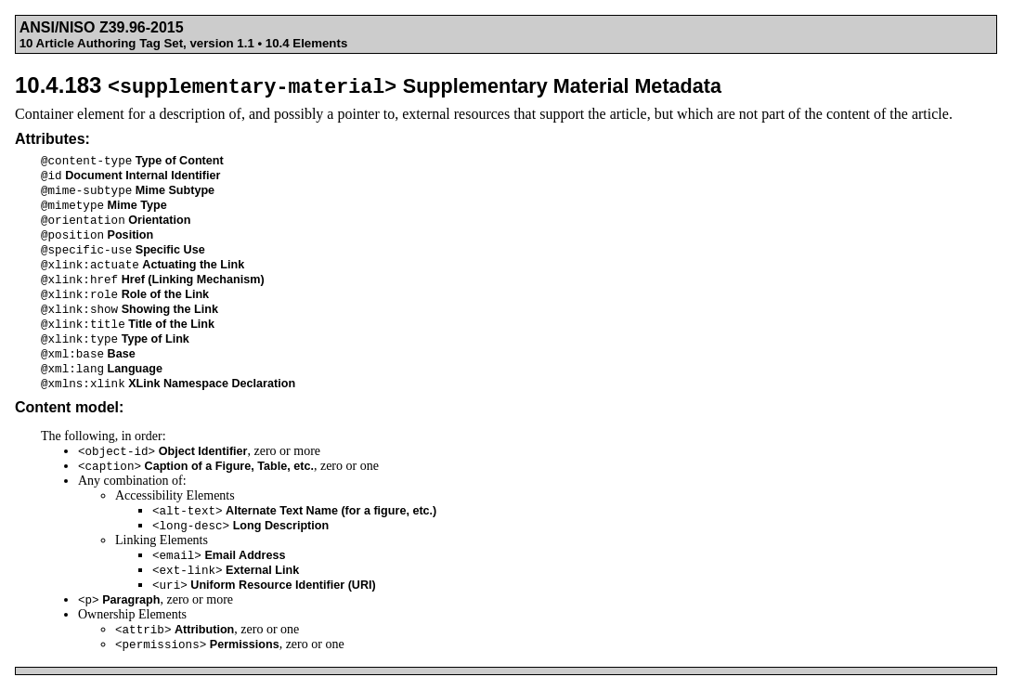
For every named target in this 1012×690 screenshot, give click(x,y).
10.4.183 (368, 85)
